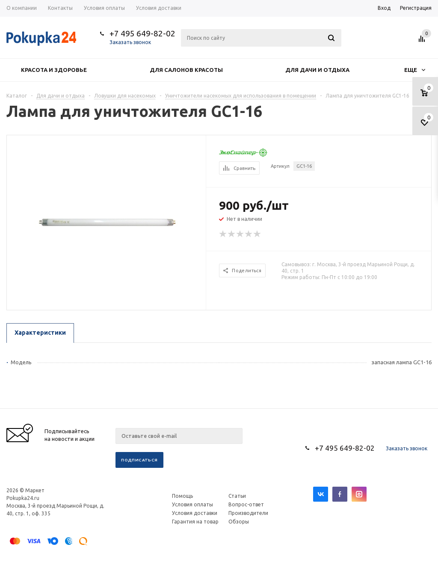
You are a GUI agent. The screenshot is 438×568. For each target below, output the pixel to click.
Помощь (182, 496)
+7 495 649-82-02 (142, 33)
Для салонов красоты (186, 70)
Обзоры (238, 521)
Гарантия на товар (195, 521)
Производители (248, 513)
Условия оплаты (192, 504)
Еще (414, 70)
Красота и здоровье (54, 70)
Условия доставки (194, 513)
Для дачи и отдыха (317, 70)
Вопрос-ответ (246, 504)
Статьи (237, 496)
